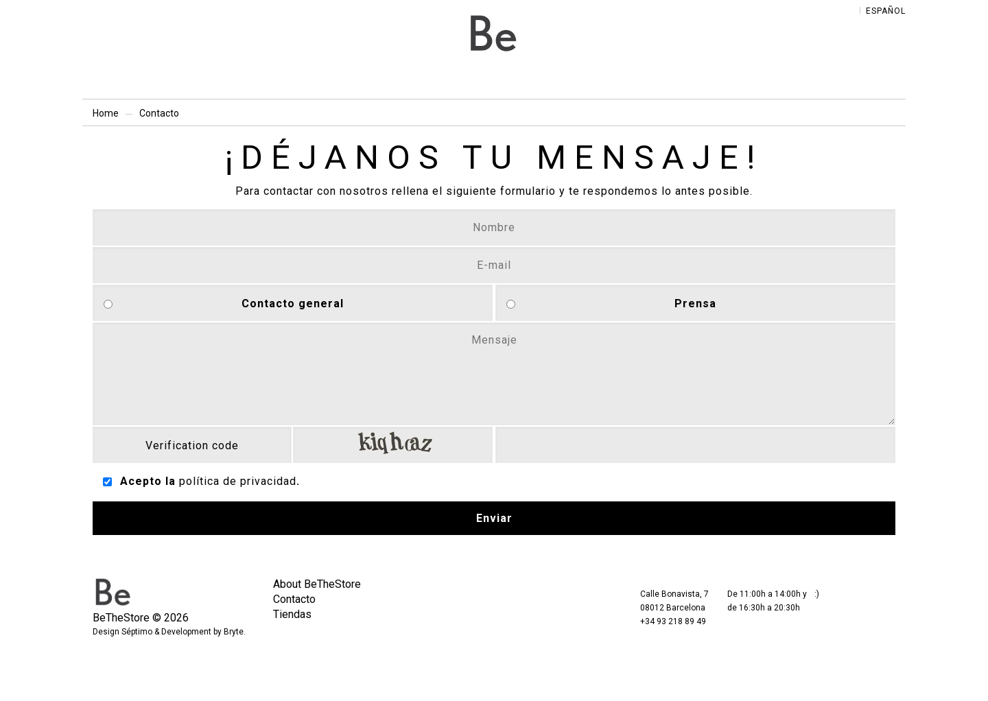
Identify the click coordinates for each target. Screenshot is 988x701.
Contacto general (293, 303)
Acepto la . (210, 481)
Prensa (695, 303)
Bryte (234, 632)
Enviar (494, 518)
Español (886, 11)
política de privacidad (237, 481)
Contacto (294, 599)
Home (106, 113)
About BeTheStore (317, 584)
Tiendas (292, 614)
